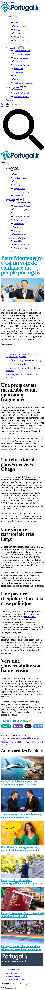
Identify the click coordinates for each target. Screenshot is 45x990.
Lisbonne (16, 19)
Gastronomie (17, 72)
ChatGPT (6, 726)
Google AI (38, 726)
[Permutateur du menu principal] (5, 163)
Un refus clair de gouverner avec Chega (24, 360)
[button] (12, 17)
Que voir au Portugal (20, 51)
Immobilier (16, 89)
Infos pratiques (18, 76)
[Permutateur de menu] (16, 16)
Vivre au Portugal (14, 87)
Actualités (10, 100)
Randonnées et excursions (22, 83)
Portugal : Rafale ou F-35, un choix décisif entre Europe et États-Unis (19, 783)
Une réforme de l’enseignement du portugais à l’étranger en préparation (20, 849)
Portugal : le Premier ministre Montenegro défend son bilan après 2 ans (22, 882)
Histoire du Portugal (20, 65)
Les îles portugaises (20, 41)
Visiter (10, 17)
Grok (28, 726)
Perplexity (17, 726)
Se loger (15, 79)
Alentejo (15, 33)
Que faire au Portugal (20, 54)
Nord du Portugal (19, 26)
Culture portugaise (19, 58)
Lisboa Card (17, 44)
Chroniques (17, 61)
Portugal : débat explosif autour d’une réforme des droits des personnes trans (21, 948)
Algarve (15, 30)
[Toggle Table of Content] (3, 349)
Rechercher (10, 980)
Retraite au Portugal (20, 97)
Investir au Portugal (20, 93)
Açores (8, 565)
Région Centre (18, 37)
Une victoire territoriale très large (21, 364)
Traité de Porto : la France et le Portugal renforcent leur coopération (22, 816)
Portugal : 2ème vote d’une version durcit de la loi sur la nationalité (22, 915)
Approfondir (12, 48)
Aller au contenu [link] (7, 2)
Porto (14, 23)
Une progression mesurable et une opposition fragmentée (21, 355)
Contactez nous (12, 973)
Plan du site (20, 980)
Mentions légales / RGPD (15, 976)
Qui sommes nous (13, 970)
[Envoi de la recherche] (34, 104)
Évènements (17, 69)
